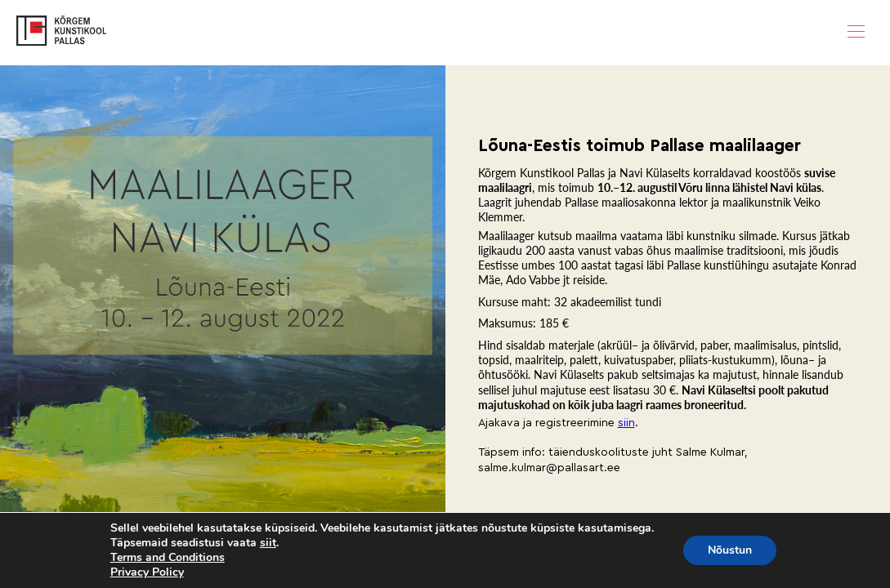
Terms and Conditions (167, 557)
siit (268, 543)
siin (626, 423)
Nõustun (730, 550)
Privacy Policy (147, 572)
